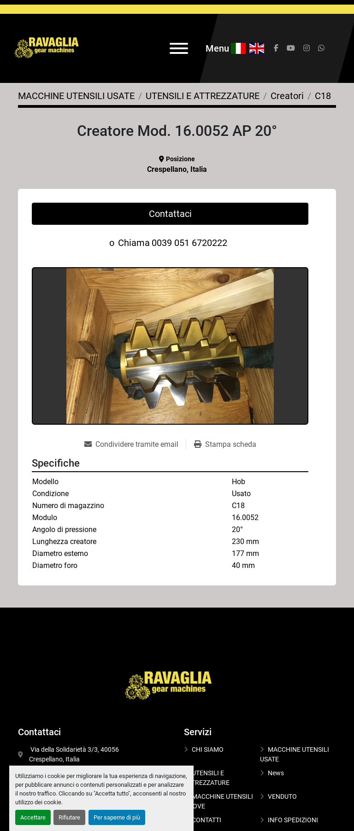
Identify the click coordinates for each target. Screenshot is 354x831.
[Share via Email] (135, 445)
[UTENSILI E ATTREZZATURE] (203, 95)
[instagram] (306, 48)
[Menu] (179, 48)
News (276, 773)
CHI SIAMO (208, 749)
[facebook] (276, 48)
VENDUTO (282, 796)
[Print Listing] (225, 445)
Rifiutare (69, 817)
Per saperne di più (117, 817)
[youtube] (290, 48)
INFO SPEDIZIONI (293, 820)
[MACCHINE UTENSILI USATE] (76, 95)
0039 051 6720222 (189, 242)
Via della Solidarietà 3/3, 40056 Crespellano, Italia (74, 754)
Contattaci (170, 213)
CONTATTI (206, 820)
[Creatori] (287, 95)
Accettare (33, 817)
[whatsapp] (321, 48)
